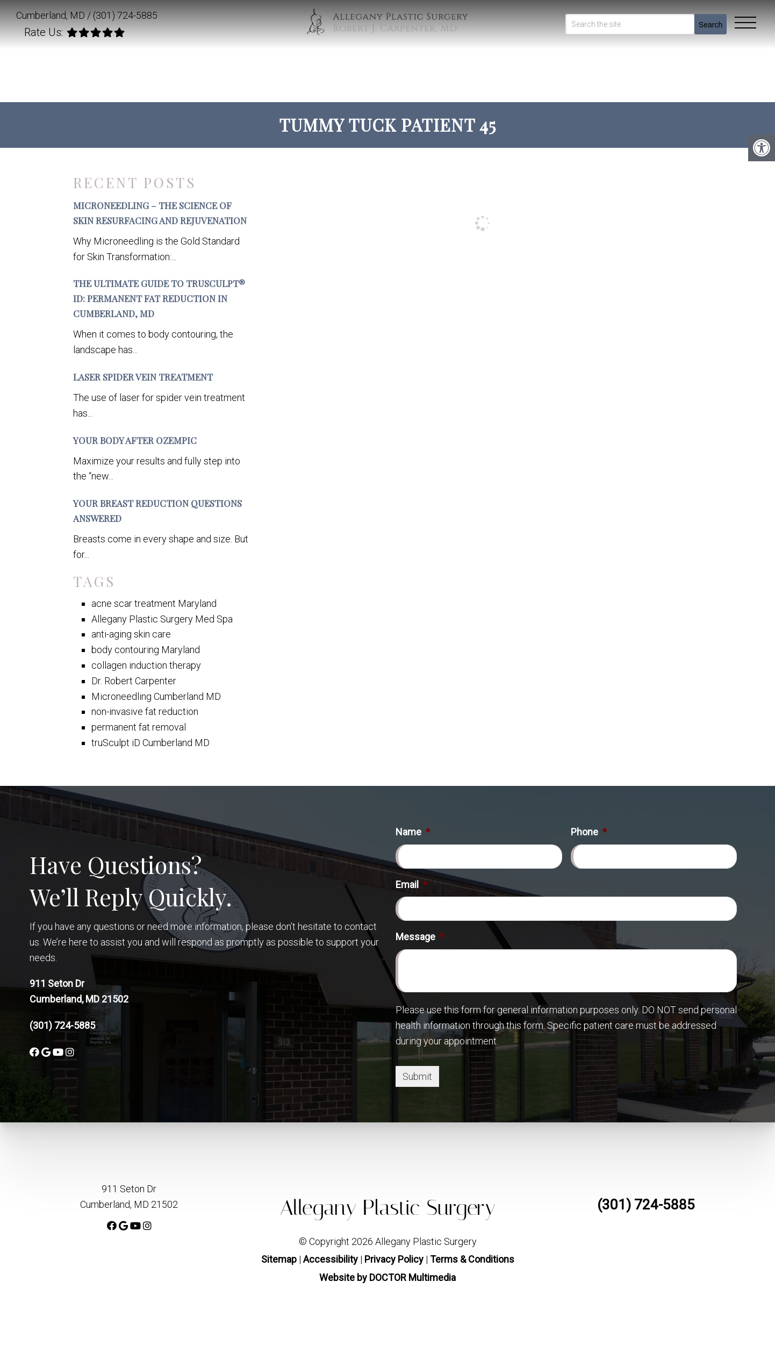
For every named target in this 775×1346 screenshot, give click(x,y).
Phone (589, 831)
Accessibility (330, 1259)
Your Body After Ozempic (135, 440)
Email (411, 884)
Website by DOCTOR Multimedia (387, 1277)
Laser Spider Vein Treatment (143, 377)
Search (710, 24)
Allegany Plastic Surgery (388, 1207)
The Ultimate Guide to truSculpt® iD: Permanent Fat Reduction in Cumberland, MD (159, 298)
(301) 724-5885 (125, 15)
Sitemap (279, 1259)
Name (413, 831)
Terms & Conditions (472, 1259)
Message (420, 936)
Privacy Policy (395, 1259)
